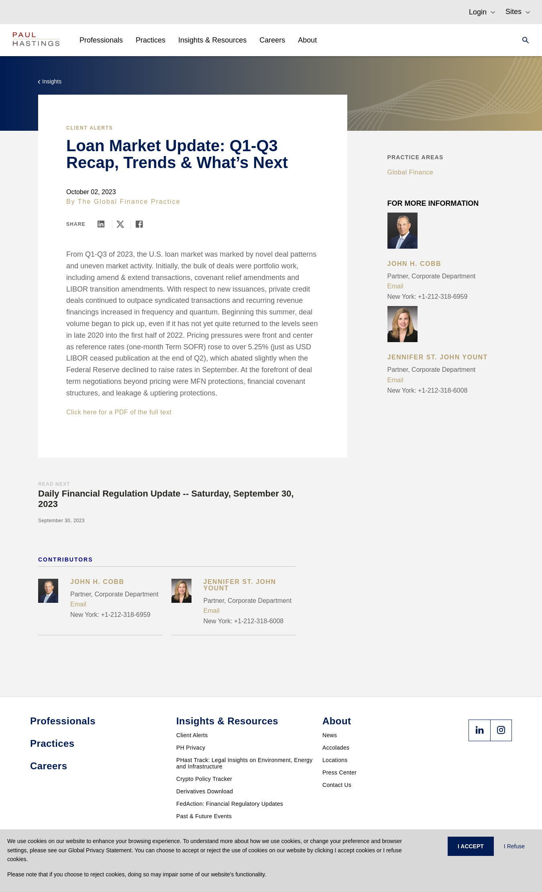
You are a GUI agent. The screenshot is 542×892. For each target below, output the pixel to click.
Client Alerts (89, 128)
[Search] (523, 40)
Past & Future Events (204, 816)
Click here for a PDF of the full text (118, 412)
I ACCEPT (471, 846)
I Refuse (514, 846)
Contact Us (336, 785)
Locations (335, 760)
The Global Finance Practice (129, 201)
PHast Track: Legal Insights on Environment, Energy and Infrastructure (244, 763)
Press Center (339, 772)
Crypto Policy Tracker (204, 779)
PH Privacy (190, 747)
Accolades (335, 747)
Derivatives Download (204, 791)
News (329, 735)
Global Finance (410, 172)
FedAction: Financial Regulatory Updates (229, 804)
